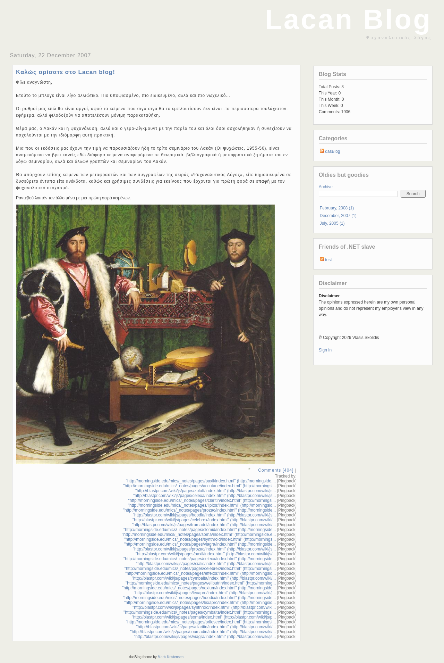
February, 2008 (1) (337, 208)
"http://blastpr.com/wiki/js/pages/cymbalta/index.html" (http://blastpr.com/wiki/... (203, 578)
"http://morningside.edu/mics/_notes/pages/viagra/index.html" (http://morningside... (200, 544)
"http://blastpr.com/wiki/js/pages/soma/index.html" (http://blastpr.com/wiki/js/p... (203, 617)
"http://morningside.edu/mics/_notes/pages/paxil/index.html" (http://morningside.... (201, 481)
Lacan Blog (348, 19)
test (328, 259)
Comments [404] (275, 470)
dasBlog (332, 151)
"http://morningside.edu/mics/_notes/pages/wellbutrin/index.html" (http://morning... (201, 583)
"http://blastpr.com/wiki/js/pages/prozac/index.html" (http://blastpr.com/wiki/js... (204, 549)
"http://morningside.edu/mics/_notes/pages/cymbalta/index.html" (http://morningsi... (199, 612)
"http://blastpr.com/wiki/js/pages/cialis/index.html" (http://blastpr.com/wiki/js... (206, 563)
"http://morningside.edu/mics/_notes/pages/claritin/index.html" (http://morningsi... (202, 500)
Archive (326, 186)
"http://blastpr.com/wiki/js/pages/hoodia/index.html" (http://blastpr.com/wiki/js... (204, 515)
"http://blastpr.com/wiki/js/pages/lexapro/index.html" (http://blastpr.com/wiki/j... (205, 592)
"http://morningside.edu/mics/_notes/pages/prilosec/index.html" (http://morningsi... (201, 622)
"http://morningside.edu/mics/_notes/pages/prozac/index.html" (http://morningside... (199, 510)
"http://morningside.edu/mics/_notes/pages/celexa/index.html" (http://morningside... (199, 558)
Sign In (325, 350)
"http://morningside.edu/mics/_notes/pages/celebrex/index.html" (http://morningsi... (200, 568)
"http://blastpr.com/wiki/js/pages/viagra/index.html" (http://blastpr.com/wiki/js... (205, 636)
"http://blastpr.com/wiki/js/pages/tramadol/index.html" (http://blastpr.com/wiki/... (204, 524)
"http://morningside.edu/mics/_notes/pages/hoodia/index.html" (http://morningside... (199, 597)
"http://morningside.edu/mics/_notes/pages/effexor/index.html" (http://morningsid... (200, 573)
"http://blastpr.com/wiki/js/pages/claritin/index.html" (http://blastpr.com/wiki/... (206, 626)
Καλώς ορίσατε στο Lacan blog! (65, 72)
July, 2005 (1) (332, 223)
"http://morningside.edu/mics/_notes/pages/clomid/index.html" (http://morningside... (199, 529)
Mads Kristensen (170, 657)
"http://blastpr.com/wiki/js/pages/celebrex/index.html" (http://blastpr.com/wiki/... (204, 519)
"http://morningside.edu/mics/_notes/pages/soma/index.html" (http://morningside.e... (199, 534)
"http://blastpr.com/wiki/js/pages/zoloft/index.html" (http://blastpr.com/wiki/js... (205, 490)
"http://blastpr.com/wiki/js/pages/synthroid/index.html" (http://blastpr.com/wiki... (204, 607)
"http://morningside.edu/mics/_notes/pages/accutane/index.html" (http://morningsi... (199, 485)
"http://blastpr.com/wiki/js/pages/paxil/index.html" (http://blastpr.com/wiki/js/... (206, 554)
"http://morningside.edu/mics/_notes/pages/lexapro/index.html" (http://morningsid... (200, 602)
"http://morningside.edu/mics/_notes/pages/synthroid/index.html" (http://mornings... (200, 539)
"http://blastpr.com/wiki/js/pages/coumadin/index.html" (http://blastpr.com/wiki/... (203, 631)
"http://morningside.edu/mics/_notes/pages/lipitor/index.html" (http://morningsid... (202, 505)
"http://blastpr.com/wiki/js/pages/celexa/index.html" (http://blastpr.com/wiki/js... (204, 495)
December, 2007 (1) (338, 215)
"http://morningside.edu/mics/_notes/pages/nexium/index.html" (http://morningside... (199, 588)
